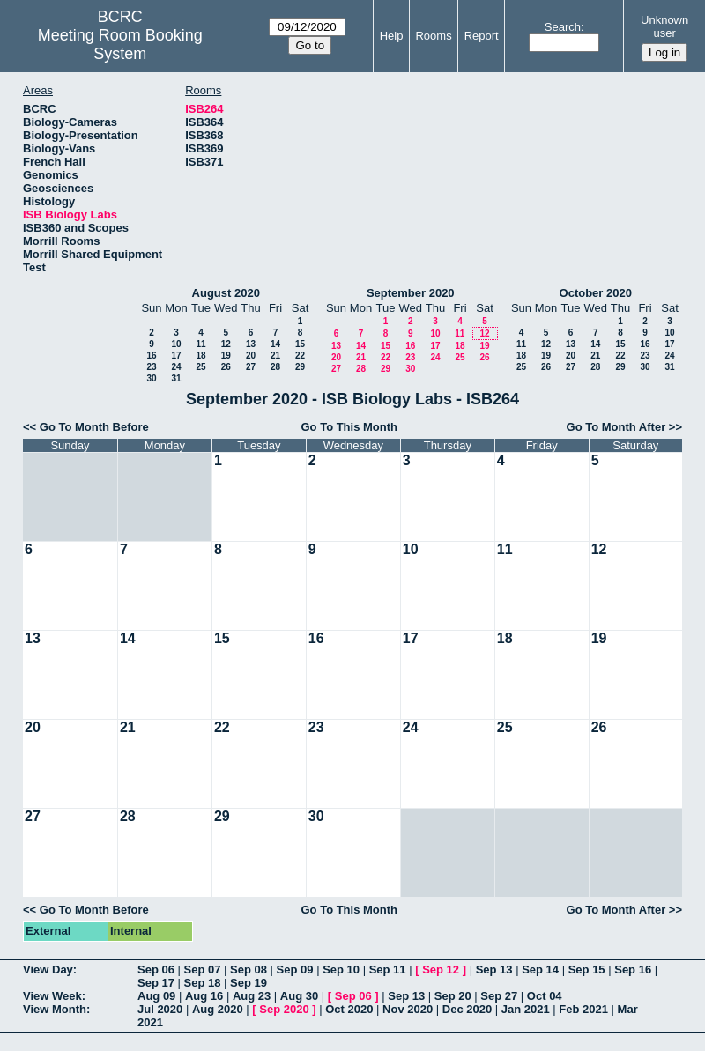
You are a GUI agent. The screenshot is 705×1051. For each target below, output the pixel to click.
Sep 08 (248, 969)
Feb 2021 (583, 1009)
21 (275, 355)
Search (563, 26)
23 (151, 367)
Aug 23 (252, 996)
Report (481, 35)
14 (275, 344)
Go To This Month (349, 426)
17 (176, 355)
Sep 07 (202, 969)
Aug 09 (156, 996)
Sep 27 (498, 996)
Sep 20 (452, 996)
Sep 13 (494, 969)
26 (226, 367)
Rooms (433, 35)
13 (251, 344)
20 (251, 355)
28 (275, 367)
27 (251, 367)
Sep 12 (440, 969)
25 (200, 367)
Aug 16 (204, 996)
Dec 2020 (467, 1009)
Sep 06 (155, 969)
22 (300, 355)
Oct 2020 (349, 1009)
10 (176, 344)
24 (176, 367)
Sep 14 (540, 969)
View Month (54, 1009)
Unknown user (664, 26)
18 (200, 355)
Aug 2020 (217, 1009)
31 (176, 378)
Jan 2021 (525, 1009)
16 (151, 355)
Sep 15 (586, 969)
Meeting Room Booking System (120, 44)
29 (300, 367)
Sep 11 (387, 969)
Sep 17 (155, 982)
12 (226, 344)
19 (226, 355)
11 (200, 344)
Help (392, 35)
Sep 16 (632, 969)
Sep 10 (341, 969)
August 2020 (226, 293)
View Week (52, 996)
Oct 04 (544, 996)
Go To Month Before (94, 426)
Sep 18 (202, 982)
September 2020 (411, 293)
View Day (48, 969)
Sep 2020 (283, 1009)
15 (300, 344)
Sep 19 (248, 982)
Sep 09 (295, 969)
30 (151, 378)
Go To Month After (616, 426)
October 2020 (596, 293)
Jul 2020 (159, 1009)
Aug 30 (299, 996)
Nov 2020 (407, 1009)
